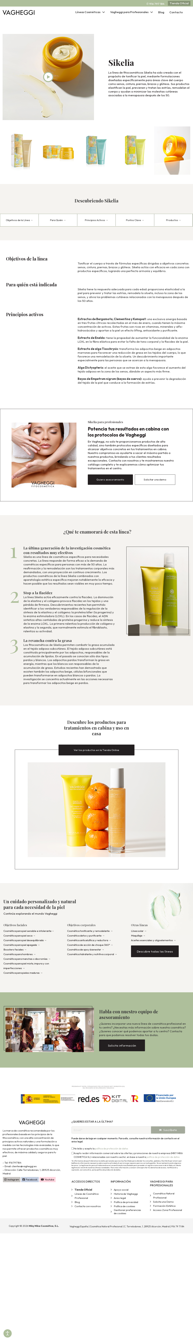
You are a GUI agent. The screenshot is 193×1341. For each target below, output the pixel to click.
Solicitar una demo (155, 479)
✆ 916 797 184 (155, 4)
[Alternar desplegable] (103, 12)
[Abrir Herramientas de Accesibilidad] (7, 1333)
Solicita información (122, 1046)
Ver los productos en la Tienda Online (96, 749)
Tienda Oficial (179, 3)
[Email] (111, 1130)
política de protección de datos (111, 1149)
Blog (161, 12)
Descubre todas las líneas (155, 952)
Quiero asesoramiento (110, 479)
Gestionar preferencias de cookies (127, 1212)
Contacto (176, 12)
